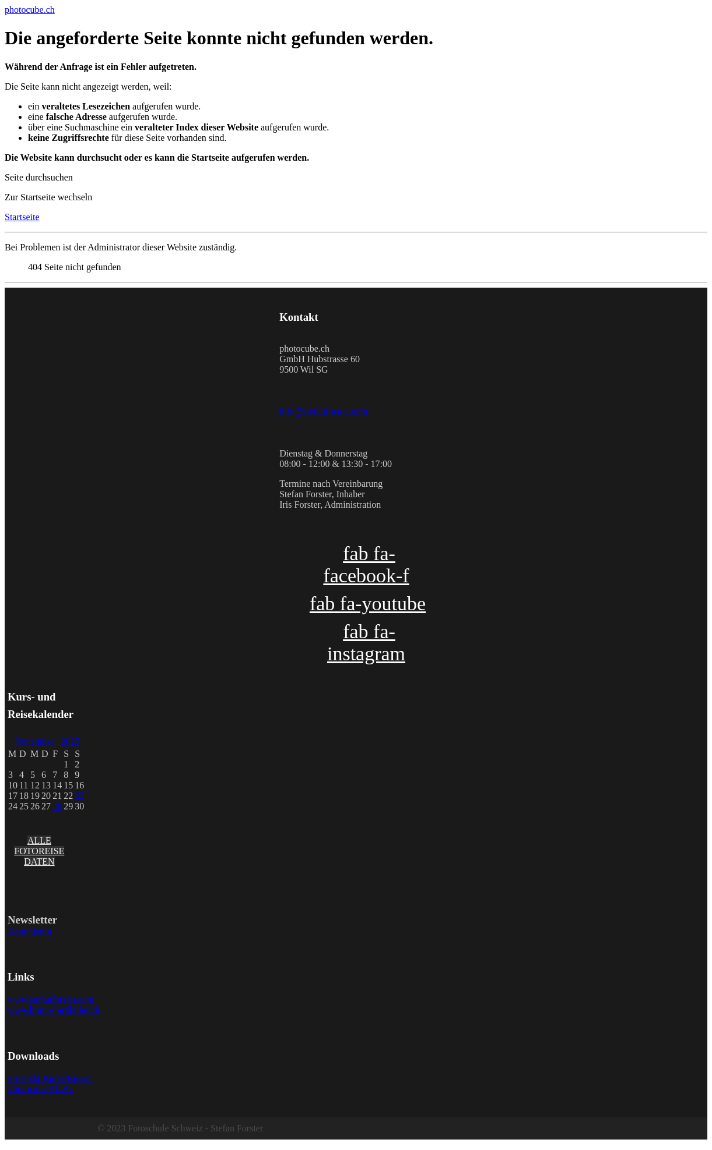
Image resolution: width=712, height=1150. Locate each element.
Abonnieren (30, 931)
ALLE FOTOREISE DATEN (39, 851)
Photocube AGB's (41, 1089)
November (38, 741)
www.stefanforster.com (51, 999)
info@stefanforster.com (323, 411)
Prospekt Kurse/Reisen (50, 1078)
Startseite (22, 217)
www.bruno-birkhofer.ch (54, 1010)
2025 (70, 741)
